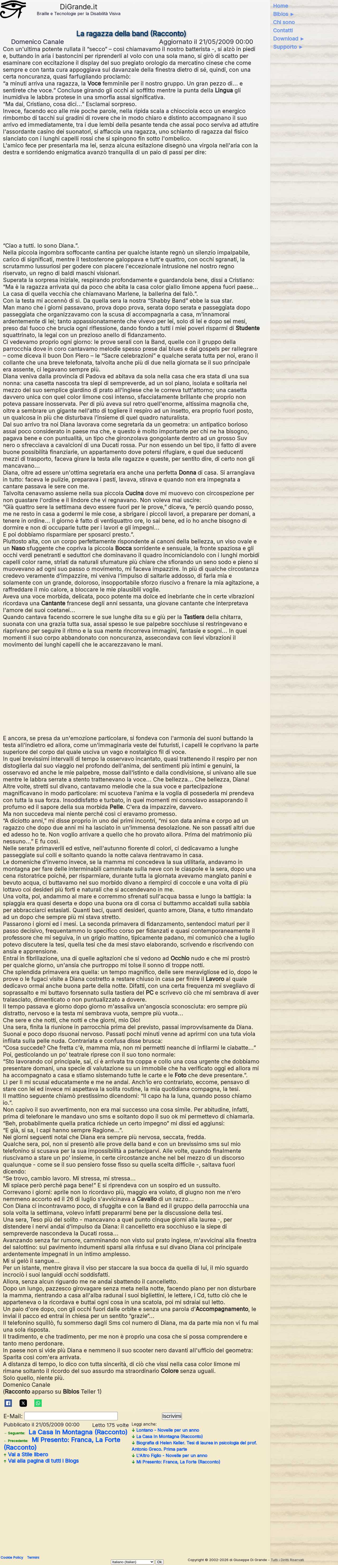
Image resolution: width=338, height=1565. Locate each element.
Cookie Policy (12, 1557)
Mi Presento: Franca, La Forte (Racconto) (61, 1443)
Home (280, 6)
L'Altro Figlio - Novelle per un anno (169, 1455)
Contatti (283, 30)
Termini (33, 1557)
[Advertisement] (131, 198)
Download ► (289, 38)
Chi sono (284, 22)
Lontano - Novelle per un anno (165, 1430)
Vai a (25, 1454)
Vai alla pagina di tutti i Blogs (41, 1461)
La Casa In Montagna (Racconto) (65, 1432)
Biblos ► (284, 14)
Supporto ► (288, 47)
